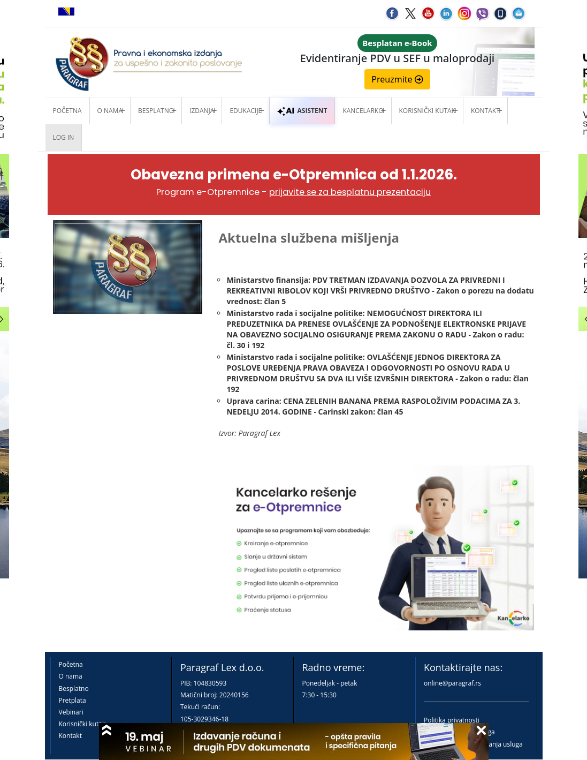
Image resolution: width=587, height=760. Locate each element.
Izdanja (201, 110)
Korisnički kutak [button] (427, 110)
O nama (110, 110)
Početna (67, 110)
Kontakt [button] (485, 110)
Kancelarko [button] (362, 110)
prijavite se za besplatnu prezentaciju (350, 192)
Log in (63, 137)
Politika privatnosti (451, 720)
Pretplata (72, 700)
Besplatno (156, 110)
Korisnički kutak (82, 723)
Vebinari (71, 712)
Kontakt (70, 735)
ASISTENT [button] (302, 110)
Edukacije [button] (246, 110)
